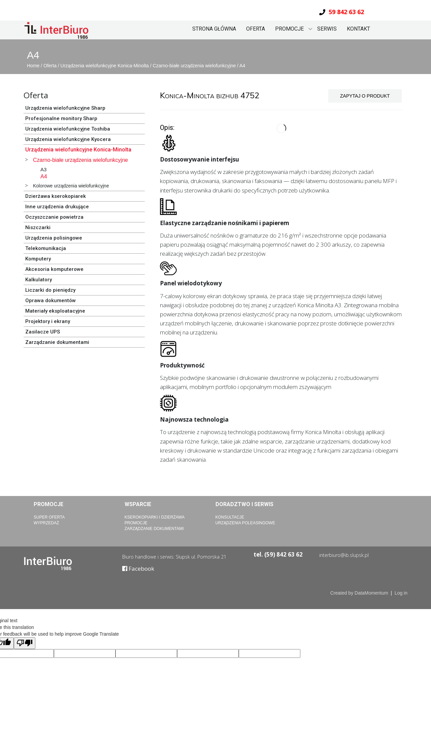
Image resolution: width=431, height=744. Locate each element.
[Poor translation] (24, 643)
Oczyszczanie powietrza (54, 217)
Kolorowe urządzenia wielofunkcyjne (71, 185)
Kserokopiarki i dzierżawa (155, 517)
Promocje (289, 29)
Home (34, 65)
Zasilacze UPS (42, 332)
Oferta (255, 29)
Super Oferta (49, 517)
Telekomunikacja (45, 248)
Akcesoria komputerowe (54, 269)
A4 (242, 65)
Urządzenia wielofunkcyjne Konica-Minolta (105, 65)
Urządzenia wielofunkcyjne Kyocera (68, 139)
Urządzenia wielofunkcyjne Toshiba (67, 129)
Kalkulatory (38, 280)
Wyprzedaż (46, 523)
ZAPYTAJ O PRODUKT (365, 96)
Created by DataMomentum (360, 593)
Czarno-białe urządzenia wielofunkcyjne (195, 65)
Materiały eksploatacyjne (55, 311)
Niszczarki (38, 227)
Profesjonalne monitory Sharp (61, 118)
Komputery (38, 259)
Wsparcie (138, 504)
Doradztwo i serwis (244, 504)
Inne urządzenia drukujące (57, 207)
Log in (401, 593)
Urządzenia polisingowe (53, 238)
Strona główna (214, 29)
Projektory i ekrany (47, 321)
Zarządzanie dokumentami (57, 342)
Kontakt (358, 29)
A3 (43, 169)
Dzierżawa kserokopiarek (55, 196)
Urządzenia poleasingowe (245, 523)
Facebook (138, 568)
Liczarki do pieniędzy (50, 290)
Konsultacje (230, 517)
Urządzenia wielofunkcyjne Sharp (65, 108)
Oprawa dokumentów (50, 300)
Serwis (327, 29)
